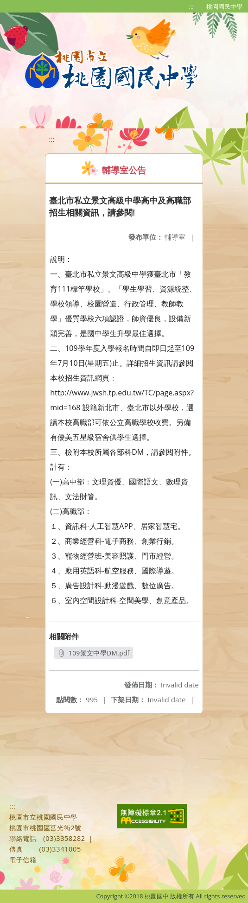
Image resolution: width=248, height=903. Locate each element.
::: (191, 6)
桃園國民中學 (224, 6)
